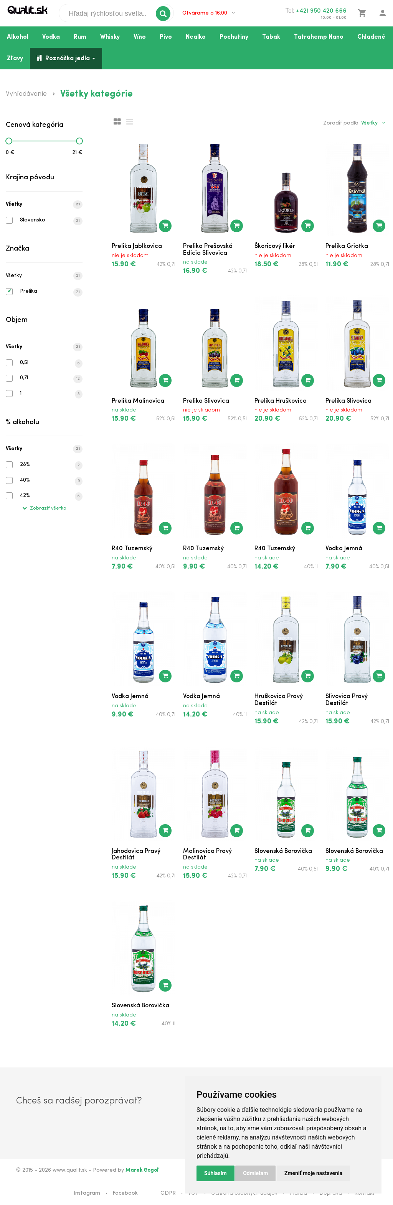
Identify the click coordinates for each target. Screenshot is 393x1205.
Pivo (166, 37)
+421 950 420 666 (321, 11)
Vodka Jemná (343, 549)
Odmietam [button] (255, 1173)
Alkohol (17, 37)
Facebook (125, 1193)
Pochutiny (234, 37)
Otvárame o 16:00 (208, 13)
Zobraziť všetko (44, 508)
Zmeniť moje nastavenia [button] (313, 1173)
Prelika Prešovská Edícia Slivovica (208, 249)
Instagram (87, 1193)
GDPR (168, 1193)
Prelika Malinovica (138, 401)
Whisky (110, 37)
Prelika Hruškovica (280, 401)
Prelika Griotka (346, 246)
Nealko (196, 37)
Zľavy (15, 59)
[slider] (8, 141)
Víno (140, 37)
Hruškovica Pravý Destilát (278, 700)
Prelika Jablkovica (137, 246)
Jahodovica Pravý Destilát (136, 854)
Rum (80, 37)
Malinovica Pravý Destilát (207, 854)
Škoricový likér (274, 246)
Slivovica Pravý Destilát (346, 700)
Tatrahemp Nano (318, 37)
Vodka (51, 37)
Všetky (44, 204)
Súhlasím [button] (215, 1173)
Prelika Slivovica (206, 401)
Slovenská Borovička (283, 851)
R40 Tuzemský (132, 549)
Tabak (271, 37)
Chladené (371, 37)
